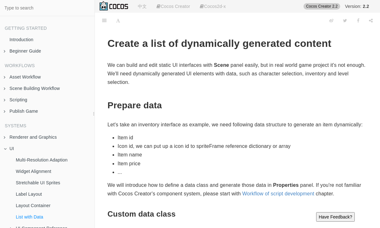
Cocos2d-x (213, 6)
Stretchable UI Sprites (38, 182)
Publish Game (21, 111)
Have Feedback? (335, 216)
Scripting (15, 99)
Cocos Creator (173, 6)
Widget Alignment (33, 171)
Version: (357, 6)
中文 (142, 6)
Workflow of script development (278, 193)
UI (9, 148)
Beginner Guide (22, 51)
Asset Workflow (22, 76)
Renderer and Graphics (30, 137)
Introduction (21, 39)
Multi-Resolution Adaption (42, 159)
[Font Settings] (118, 20)
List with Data (29, 216)
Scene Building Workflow (32, 88)
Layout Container (33, 205)
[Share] (370, 20)
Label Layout (29, 194)
